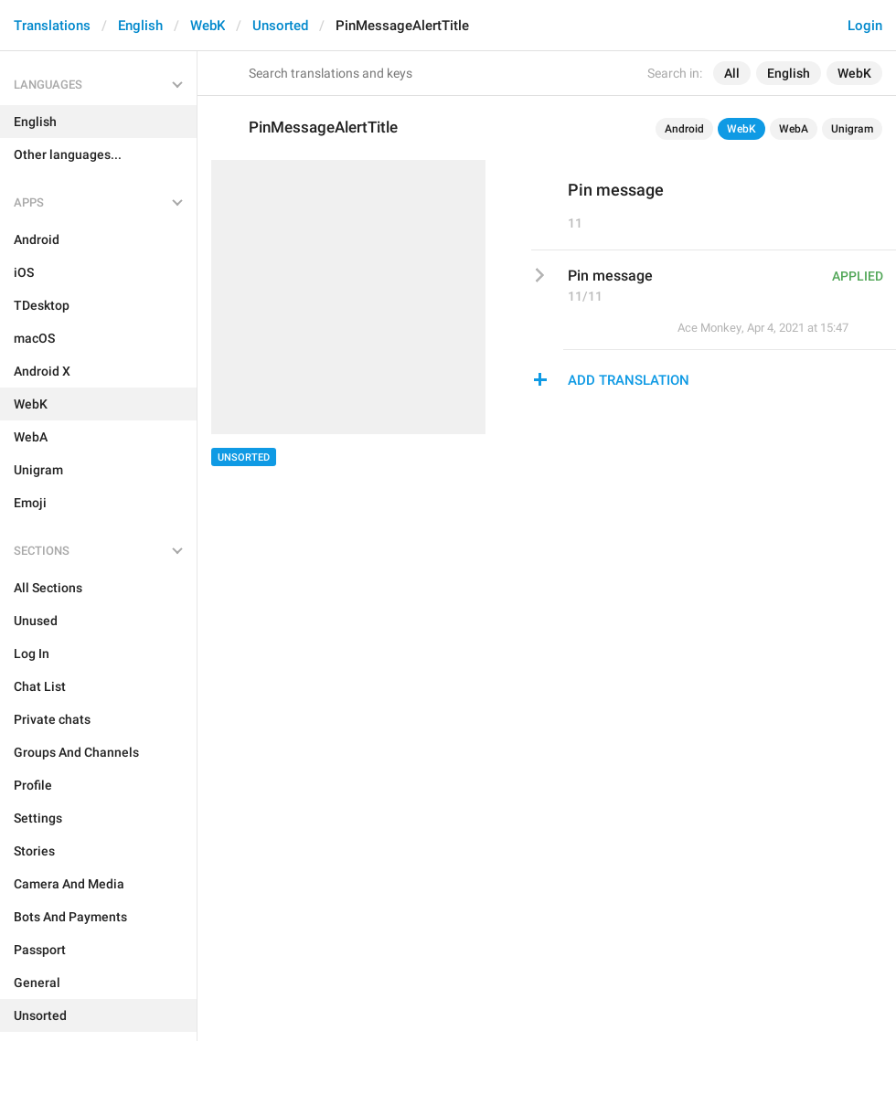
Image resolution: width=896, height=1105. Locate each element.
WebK (207, 25)
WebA (793, 128)
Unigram (852, 128)
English (140, 25)
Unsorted (280, 25)
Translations (52, 25)
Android (684, 128)
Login (865, 25)
